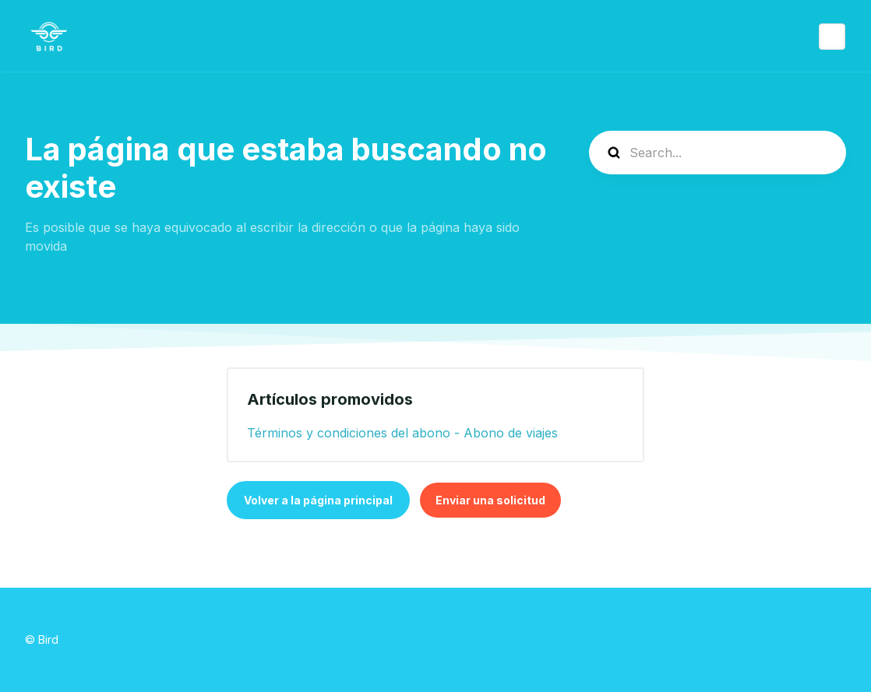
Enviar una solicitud (490, 500)
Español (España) (832, 36)
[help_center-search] (717, 152)
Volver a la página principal (318, 500)
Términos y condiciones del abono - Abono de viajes (402, 433)
